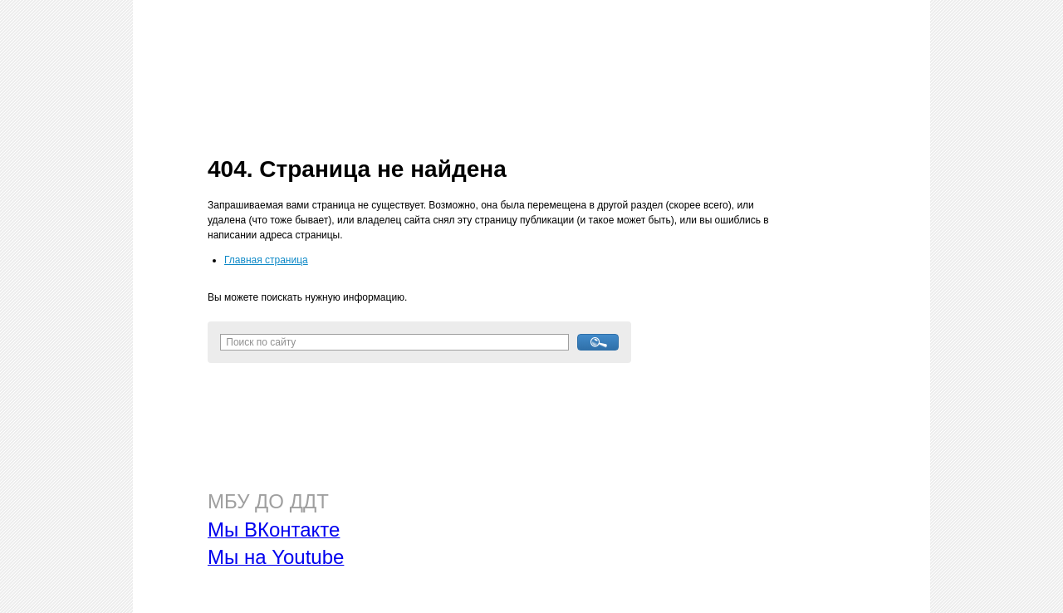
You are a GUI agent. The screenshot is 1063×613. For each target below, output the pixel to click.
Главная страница (266, 260)
